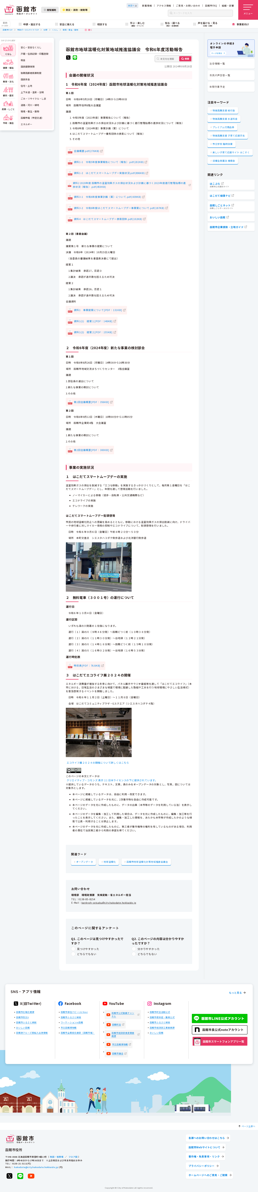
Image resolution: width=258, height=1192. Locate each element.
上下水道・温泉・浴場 (32, 92)
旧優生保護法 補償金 (224, 160)
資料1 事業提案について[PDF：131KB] (98, 310)
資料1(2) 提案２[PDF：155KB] (93, 332)
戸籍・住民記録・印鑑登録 (34, 53)
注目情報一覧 (217, 63)
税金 (23, 60)
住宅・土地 (26, 85)
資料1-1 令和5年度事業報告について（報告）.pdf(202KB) (109, 162)
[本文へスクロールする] (132, 5)
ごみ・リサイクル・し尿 (33, 98)
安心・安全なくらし (31, 47)
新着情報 (147, 5)
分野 (45, 29)
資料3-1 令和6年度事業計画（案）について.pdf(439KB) (107, 196)
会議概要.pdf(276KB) (86, 151)
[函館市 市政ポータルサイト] (21, 9)
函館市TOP (8, 29)
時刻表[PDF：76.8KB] (87, 665)
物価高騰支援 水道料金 (225, 118)
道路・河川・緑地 (30, 105)
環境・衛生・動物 (70, 29)
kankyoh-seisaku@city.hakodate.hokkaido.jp (108, 902)
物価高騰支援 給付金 (224, 110)
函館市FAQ (211, 5)
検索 (187, 58)
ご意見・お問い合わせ (188, 5)
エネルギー (26, 124)
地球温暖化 (110, 861)
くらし (55, 29)
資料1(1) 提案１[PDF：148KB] (93, 321)
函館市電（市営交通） (32, 117)
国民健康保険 (28, 66)
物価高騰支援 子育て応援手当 (229, 135)
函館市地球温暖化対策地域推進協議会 (147, 861)
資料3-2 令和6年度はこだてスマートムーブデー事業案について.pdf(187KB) (119, 208)
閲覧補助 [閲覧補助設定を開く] (50, 10)
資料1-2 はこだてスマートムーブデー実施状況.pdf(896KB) (109, 173)
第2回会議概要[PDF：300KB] (91, 450)
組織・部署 (228, 5)
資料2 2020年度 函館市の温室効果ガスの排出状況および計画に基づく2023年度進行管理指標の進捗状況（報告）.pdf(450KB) (129, 184)
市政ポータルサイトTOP (28, 29)
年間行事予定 (217, 86)
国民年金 (25, 79)
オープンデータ (84, 861)
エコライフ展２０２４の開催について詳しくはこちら (98, 762)
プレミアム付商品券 (223, 127)
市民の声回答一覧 (219, 75)
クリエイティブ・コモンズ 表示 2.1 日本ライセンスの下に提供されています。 (112, 780)
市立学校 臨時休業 (223, 144)
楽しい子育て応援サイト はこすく (231, 152)
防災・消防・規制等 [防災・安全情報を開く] (75, 10)
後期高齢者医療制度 (31, 73)
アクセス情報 (164, 5)
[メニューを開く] (248, 10)
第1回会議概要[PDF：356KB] (91, 402)
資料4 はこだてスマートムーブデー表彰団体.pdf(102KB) (108, 219)
